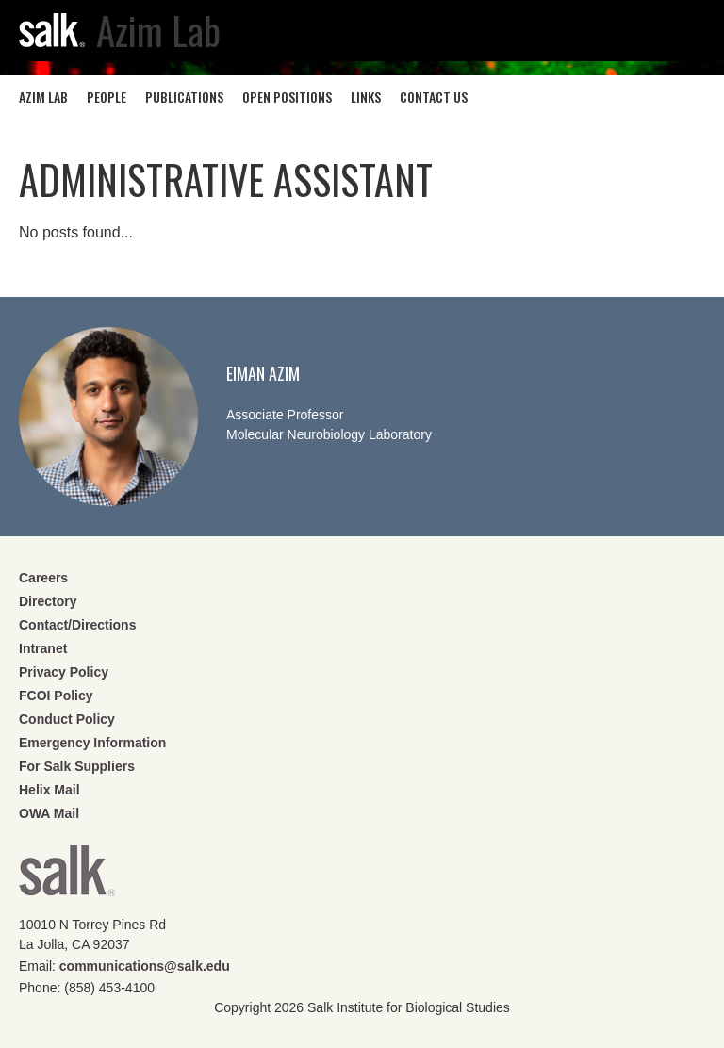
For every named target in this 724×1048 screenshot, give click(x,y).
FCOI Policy (56, 695)
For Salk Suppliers (77, 766)
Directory (47, 601)
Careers (43, 577)
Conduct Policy (67, 719)
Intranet (43, 648)
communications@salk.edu (144, 966)
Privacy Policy (63, 672)
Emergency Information (92, 742)
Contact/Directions (77, 624)
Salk (67, 877)
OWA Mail (49, 813)
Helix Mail (49, 789)
